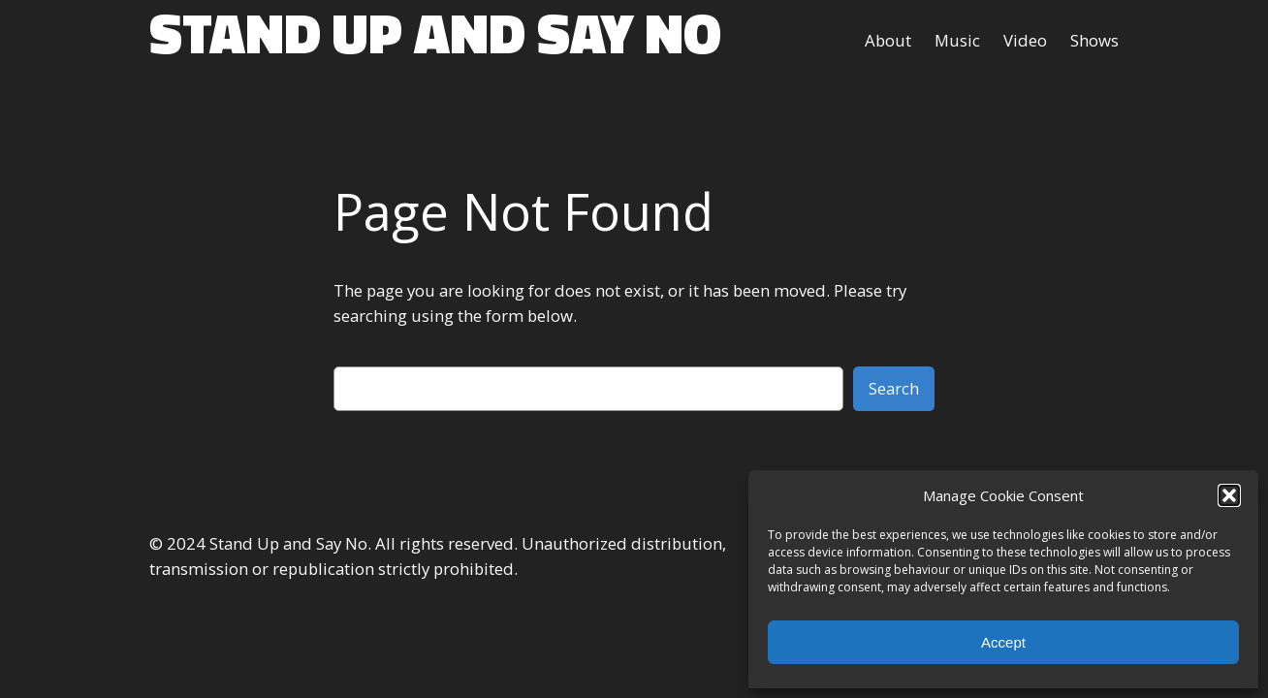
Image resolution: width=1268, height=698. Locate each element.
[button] (1229, 495)
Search (894, 388)
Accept (1003, 642)
